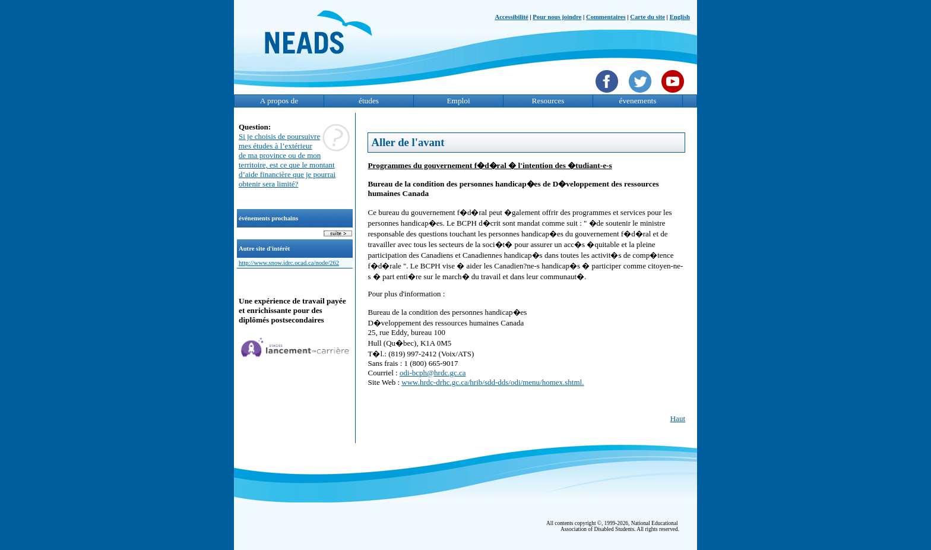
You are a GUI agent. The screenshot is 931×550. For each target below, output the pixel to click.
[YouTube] (674, 94)
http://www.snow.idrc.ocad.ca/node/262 (289, 263)
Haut (677, 418)
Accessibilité (511, 17)
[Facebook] (608, 94)
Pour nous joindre (557, 17)
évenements (638, 100)
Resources (548, 100)
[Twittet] (641, 94)
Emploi (458, 100)
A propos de (279, 100)
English (680, 17)
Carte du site (647, 17)
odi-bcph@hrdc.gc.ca (433, 372)
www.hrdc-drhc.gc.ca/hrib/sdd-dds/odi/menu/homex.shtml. (492, 382)
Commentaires (606, 17)
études (369, 100)
